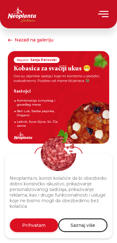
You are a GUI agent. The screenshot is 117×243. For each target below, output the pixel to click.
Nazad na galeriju (30, 40)
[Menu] (104, 14)
